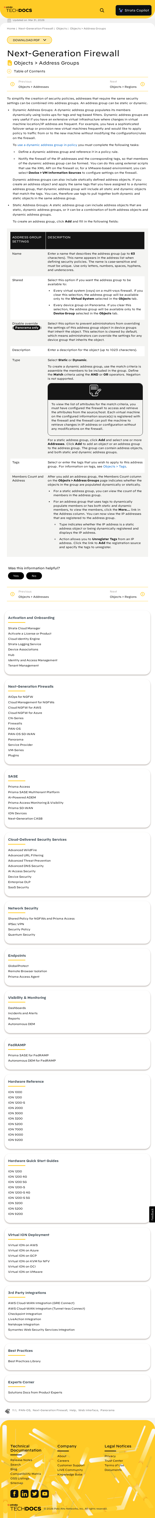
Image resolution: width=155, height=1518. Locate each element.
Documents (113, 1469)
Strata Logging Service (24, 644)
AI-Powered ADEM (22, 797)
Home (11, 28)
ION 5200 (15, 1123)
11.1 (14, 1410)
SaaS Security (18, 887)
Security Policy (19, 929)
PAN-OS (14, 728)
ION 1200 (15, 1097)
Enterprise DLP (19, 881)
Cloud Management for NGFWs (31, 702)
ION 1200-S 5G (19, 1197)
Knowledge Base (69, 1474)
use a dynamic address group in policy (47, 145)
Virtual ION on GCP (22, 1255)
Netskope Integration (23, 1324)
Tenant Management (23, 665)
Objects (61, 28)
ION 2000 (15, 1107)
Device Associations (23, 649)
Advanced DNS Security (26, 865)
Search (15, 1464)
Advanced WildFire (22, 850)
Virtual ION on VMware (25, 1271)
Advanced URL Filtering (25, 855)
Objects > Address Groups (88, 28)
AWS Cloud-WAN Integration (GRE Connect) (41, 1302)
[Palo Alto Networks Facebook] (14, 1496)
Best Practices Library (24, 1361)
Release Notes (21, 1459)
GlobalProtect (18, 965)
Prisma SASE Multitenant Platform (34, 792)
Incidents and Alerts (23, 1013)
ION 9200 (15, 1139)
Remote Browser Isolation (27, 971)
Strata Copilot (133, 10)
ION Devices (17, 813)
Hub (11, 654)
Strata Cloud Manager (24, 628)
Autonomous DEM (21, 1023)
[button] (152, 1214)
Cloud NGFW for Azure (25, 712)
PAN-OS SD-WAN (21, 733)
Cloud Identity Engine (24, 638)
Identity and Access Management (32, 660)
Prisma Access (19, 786)
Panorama (15, 739)
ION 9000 (15, 1134)
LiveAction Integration (24, 1319)
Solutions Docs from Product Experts (35, 1392)
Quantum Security (21, 934)
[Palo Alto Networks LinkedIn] (24, 1496)
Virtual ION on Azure (23, 1250)
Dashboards (17, 1007)
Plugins (13, 755)
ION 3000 (15, 1113)
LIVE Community (70, 1469)
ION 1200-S (16, 1102)
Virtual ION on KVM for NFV (29, 1261)
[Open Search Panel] (103, 10)
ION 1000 (15, 1092)
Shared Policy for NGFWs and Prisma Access (41, 918)
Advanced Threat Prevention (29, 860)
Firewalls (15, 723)
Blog (13, 1469)
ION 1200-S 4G (19, 1192)
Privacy (110, 1456)
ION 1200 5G (17, 1181)
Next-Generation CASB (25, 818)
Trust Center (114, 1460)
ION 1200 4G (17, 1176)
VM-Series (16, 750)
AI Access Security (22, 871)
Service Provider (20, 744)
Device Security (20, 876)
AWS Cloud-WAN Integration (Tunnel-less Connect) (46, 1308)
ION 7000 (15, 1129)
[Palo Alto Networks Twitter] (35, 1496)
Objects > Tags (114, 466)
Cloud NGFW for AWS (24, 707)
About (61, 1456)
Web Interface (88, 1410)
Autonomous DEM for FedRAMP (32, 1060)
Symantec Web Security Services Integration (41, 1329)
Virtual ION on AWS (23, 1245)
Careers (63, 1460)
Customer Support (71, 1465)
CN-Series (15, 718)
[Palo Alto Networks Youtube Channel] (45, 1496)
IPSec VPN (16, 924)
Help (73, 1410)
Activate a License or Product (29, 633)
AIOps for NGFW (20, 696)
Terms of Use (114, 1465)
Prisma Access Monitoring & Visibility (36, 802)
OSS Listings (19, 1478)
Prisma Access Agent (23, 976)
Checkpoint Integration (25, 1313)
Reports (14, 1018)
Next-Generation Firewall (35, 28)
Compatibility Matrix (25, 1473)
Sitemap (16, 1482)
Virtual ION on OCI (22, 1266)
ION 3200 (15, 1118)
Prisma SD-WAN (20, 807)
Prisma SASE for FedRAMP (28, 1055)
